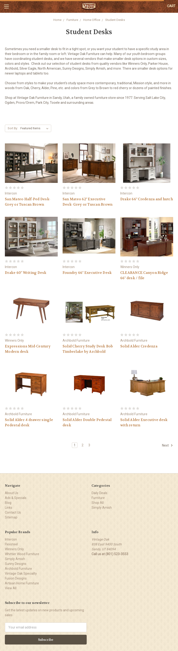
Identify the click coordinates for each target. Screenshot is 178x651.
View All (10, 588)
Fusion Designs (16, 578)
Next (167, 445)
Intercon (11, 539)
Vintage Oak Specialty (21, 573)
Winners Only (14, 549)
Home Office (91, 20)
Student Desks (115, 20)
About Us (11, 493)
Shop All (98, 503)
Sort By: (13, 128)
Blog (8, 503)
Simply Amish (102, 507)
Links (8, 507)
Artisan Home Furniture (22, 583)
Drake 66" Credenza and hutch (146, 199)
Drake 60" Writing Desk (26, 272)
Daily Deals (99, 493)
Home (57, 20)
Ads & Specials (15, 498)
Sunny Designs (15, 564)
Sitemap (11, 517)
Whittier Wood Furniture (22, 554)
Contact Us (13, 512)
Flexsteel (11, 544)
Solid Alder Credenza (138, 346)
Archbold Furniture (18, 568)
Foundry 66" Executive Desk (87, 272)
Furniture (72, 20)
